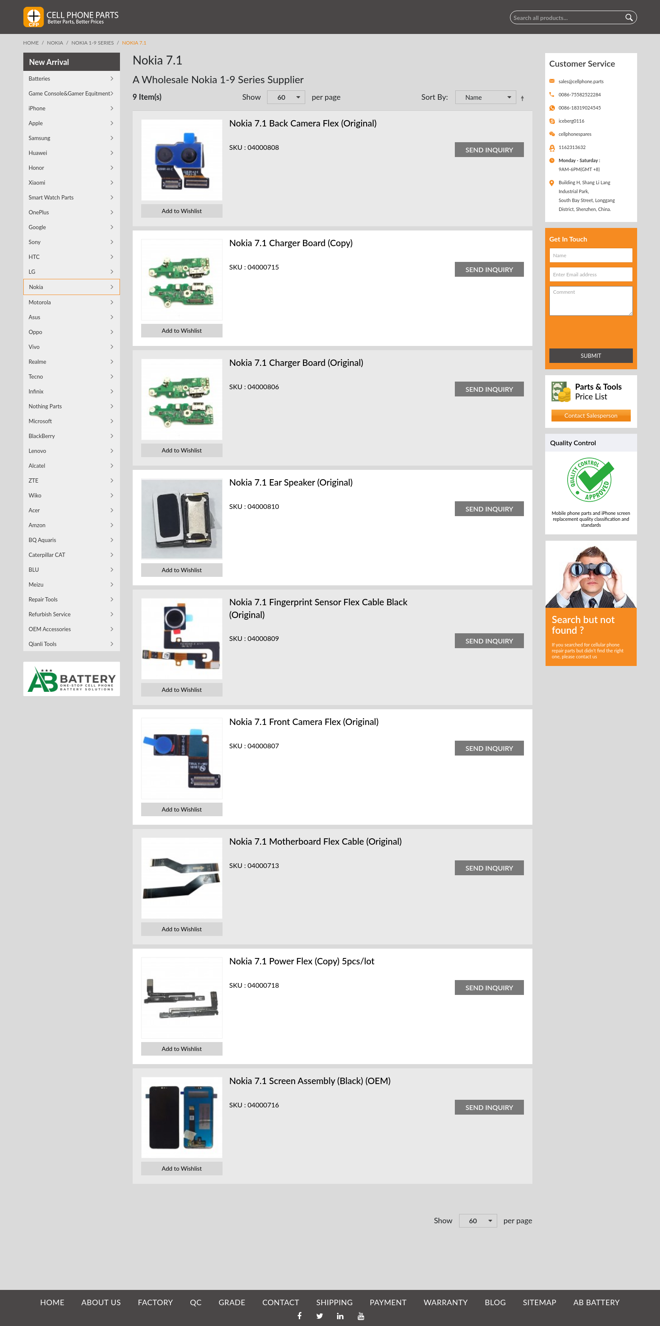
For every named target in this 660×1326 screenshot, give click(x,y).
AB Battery (597, 1302)
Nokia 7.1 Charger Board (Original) (296, 362)
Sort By (433, 96)
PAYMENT (388, 1302)
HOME (52, 1302)
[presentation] (586, 330)
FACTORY (155, 1302)
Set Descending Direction (524, 98)
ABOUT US (101, 1302)
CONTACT (280, 1302)
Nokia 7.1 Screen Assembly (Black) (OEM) (310, 1080)
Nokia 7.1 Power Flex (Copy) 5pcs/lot (302, 960)
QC (195, 1302)
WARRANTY (445, 1302)
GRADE (232, 1302)
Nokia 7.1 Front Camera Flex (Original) (304, 721)
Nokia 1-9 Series (92, 42)
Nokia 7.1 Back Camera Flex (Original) (303, 123)
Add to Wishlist (182, 210)
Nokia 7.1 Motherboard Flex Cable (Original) (315, 841)
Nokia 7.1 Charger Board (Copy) (291, 242)
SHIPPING (334, 1302)
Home (31, 42)
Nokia (55, 42)
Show (251, 96)
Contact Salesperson (590, 415)
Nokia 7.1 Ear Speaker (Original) (291, 482)
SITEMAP (540, 1302)
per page (326, 96)
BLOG (495, 1302)
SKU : (237, 147)
